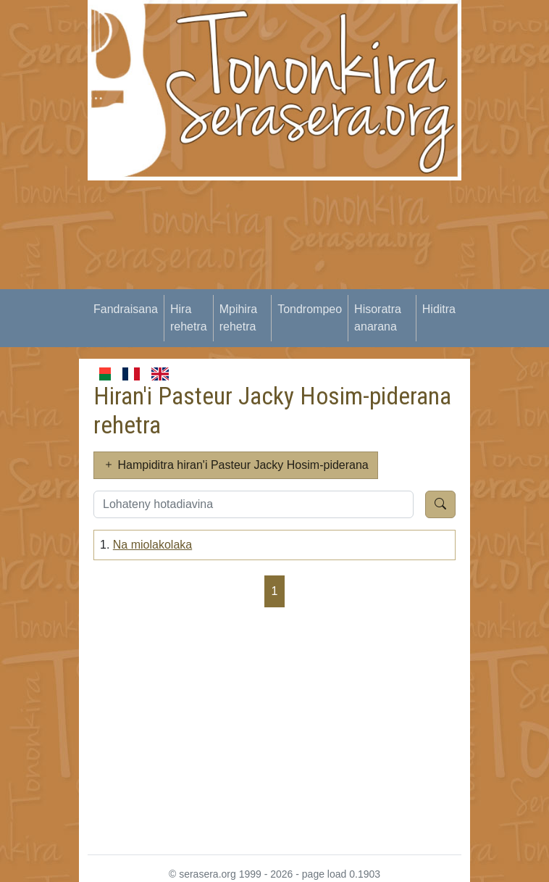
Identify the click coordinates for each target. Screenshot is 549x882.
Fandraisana (125, 309)
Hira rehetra (188, 318)
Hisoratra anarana (377, 318)
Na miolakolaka (152, 544)
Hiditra (439, 309)
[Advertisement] (318, 281)
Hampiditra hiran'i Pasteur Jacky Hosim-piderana (236, 465)
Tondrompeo (309, 309)
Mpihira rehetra (238, 318)
